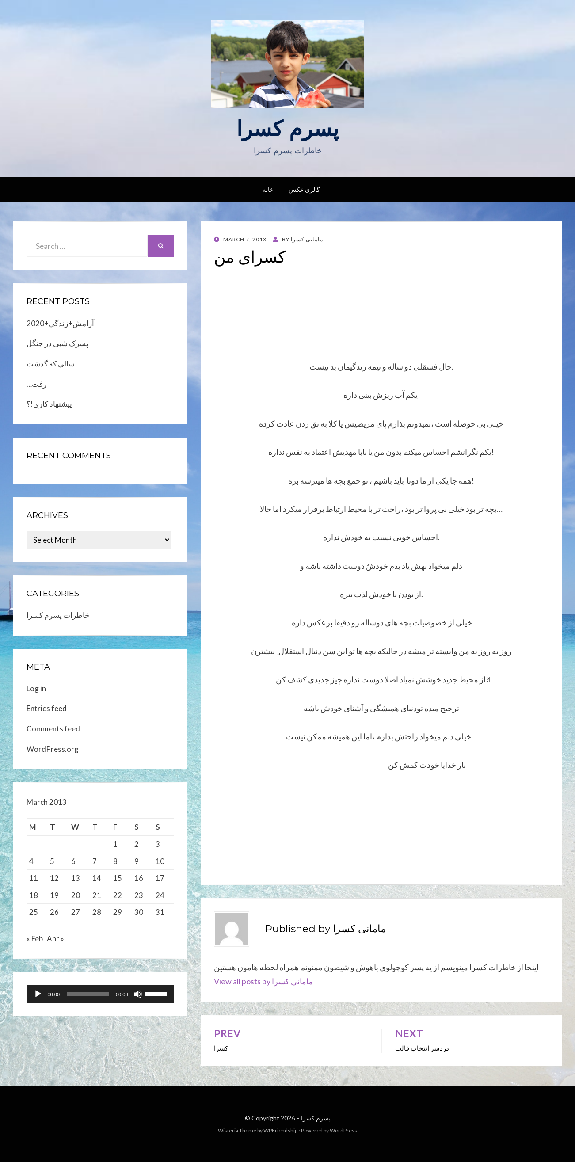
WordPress (343, 1130)
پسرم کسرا (287, 128)
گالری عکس (304, 189)
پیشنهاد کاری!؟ (49, 403)
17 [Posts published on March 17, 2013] (160, 878)
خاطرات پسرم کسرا (58, 615)
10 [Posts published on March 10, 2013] (160, 861)
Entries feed (47, 708)
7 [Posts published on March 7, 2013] (94, 861)
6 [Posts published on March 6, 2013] (73, 861)
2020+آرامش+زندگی (60, 323)
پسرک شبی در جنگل (57, 343)
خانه (268, 189)
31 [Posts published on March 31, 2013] (160, 912)
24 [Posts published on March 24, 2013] (160, 895)
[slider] (88, 996)
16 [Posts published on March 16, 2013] (138, 878)
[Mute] (137, 996)
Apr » (55, 941)
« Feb (35, 941)
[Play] (38, 996)
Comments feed (53, 728)
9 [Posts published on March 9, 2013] (136, 861)
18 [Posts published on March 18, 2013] (33, 895)
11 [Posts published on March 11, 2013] (33, 878)
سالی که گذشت (51, 363)
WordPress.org (53, 749)
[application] (100, 997)
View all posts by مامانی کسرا (263, 981)
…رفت (36, 384)
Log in (36, 688)
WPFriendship (280, 1130)
